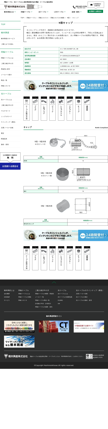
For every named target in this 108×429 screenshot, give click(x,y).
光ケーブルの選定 (82, 297)
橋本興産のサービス (8, 38)
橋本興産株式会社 (15, 6)
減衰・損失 (76, 11)
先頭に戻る (54, 283)
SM (59, 303)
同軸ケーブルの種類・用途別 (44, 293)
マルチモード (5, 111)
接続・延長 (5, 144)
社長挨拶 (7, 297)
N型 (68, 18)
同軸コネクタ (43, 18)
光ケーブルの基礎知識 (65, 297)
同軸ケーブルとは (7, 58)
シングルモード (6, 116)
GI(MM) (60, 300)
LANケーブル (60, 11)
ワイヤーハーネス (19, 342)
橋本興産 (5, 33)
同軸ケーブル (26, 11)
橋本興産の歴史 (19, 327)
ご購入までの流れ (7, 44)
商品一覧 (4, 80)
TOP (22, 18)
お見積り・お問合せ (96, 11)
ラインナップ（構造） (9, 122)
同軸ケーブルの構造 (24, 297)
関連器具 (4, 139)
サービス (7, 300)
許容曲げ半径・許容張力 (43, 303)
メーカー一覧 (39, 297)
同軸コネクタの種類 (57, 18)
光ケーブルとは (6, 99)
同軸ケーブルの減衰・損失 (44, 307)
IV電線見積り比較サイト (89, 327)
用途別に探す (5, 69)
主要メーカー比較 (7, 127)
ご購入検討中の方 (7, 63)
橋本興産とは (10, 11)
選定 (2, 133)
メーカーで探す (6, 75)
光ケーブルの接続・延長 (84, 300)
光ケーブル (43, 11)
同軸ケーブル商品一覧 (42, 300)
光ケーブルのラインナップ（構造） (90, 290)
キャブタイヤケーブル (54, 327)
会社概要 (7, 293)
